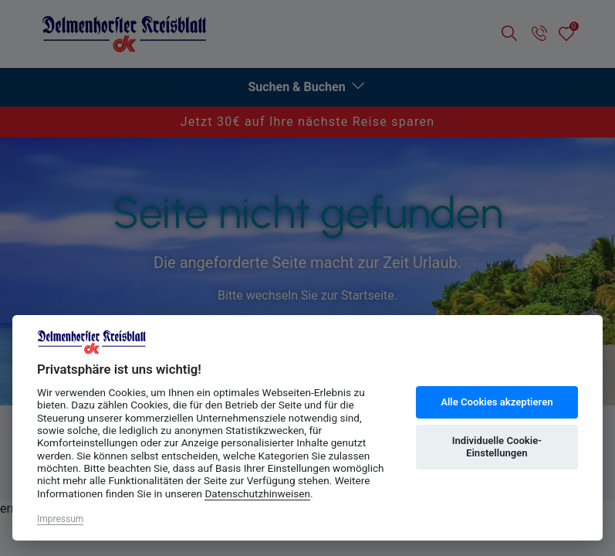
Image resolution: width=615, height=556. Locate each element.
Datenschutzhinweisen (257, 493)
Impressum (60, 519)
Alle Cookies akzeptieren (496, 402)
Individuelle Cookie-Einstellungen (497, 447)
